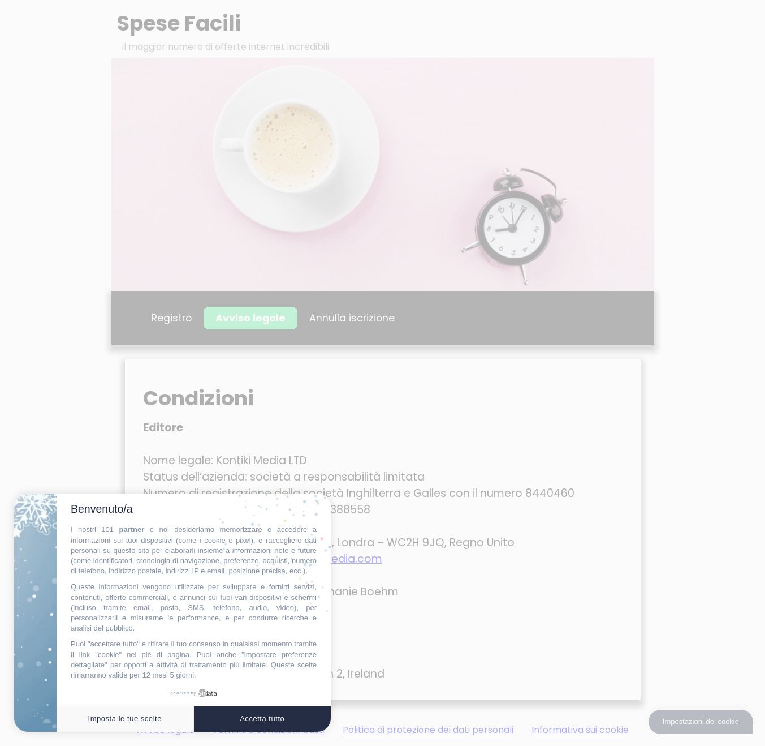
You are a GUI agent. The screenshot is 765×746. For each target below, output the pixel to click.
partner (131, 529)
